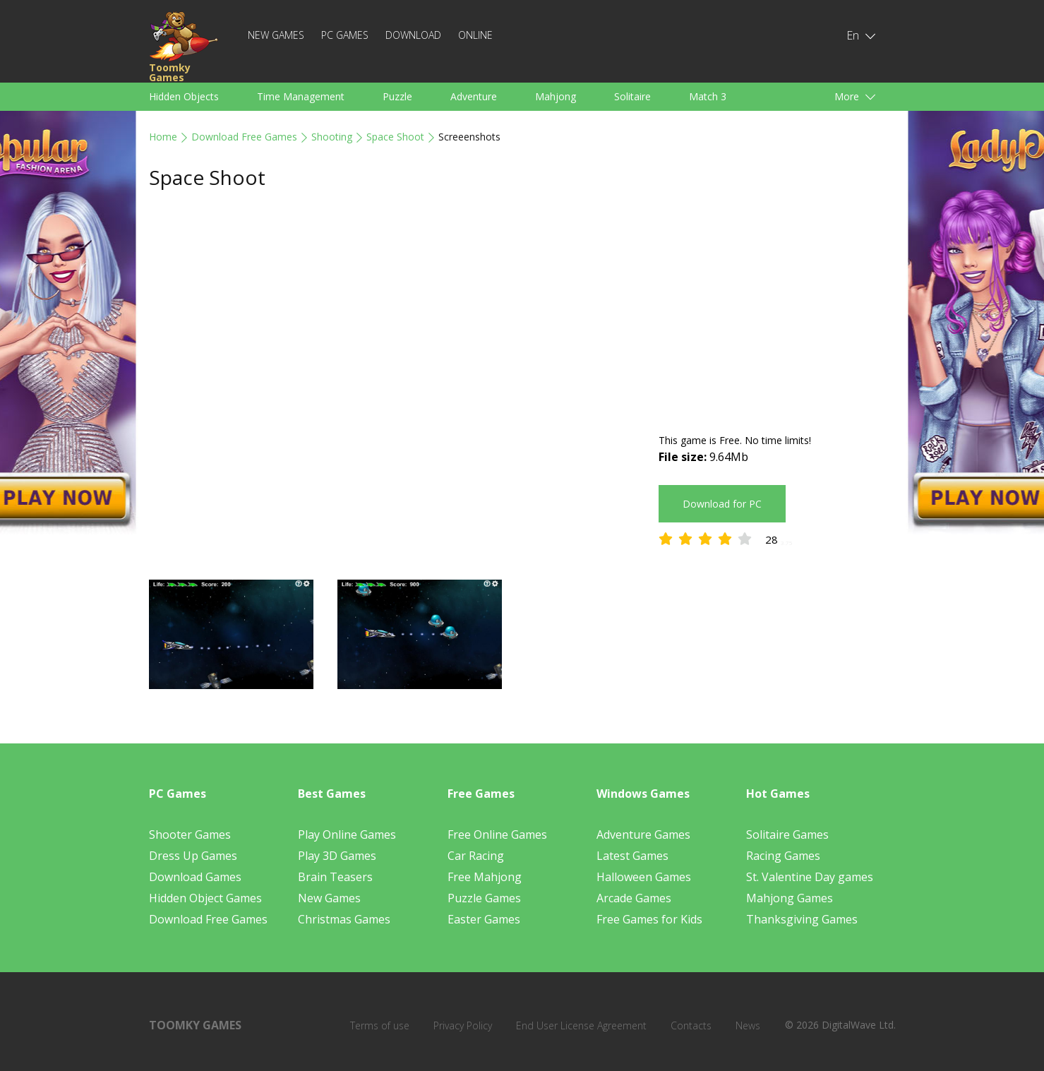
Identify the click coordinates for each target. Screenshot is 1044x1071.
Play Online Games (347, 834)
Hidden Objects (184, 96)
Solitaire (632, 96)
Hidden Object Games (205, 898)
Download (413, 35)
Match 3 (707, 96)
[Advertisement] (777, 312)
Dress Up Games (193, 855)
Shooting (331, 136)
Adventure (473, 96)
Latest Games (632, 855)
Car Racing (476, 855)
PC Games (344, 35)
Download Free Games (244, 136)
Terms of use (379, 1025)
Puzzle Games (484, 898)
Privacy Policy (462, 1025)
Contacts (691, 1025)
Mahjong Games (789, 898)
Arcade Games (633, 898)
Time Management (300, 96)
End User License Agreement (581, 1025)
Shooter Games (190, 834)
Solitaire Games (787, 834)
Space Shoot (395, 136)
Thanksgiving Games (802, 919)
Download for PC (722, 503)
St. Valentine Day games (809, 877)
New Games (276, 35)
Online (475, 35)
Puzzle (397, 96)
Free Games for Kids (649, 919)
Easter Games (484, 919)
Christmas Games (344, 919)
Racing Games (783, 855)
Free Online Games (497, 834)
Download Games (195, 877)
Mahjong (555, 96)
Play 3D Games (337, 855)
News (748, 1025)
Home (163, 136)
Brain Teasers (335, 877)
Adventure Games (643, 834)
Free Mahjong (485, 877)
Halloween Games (643, 877)
